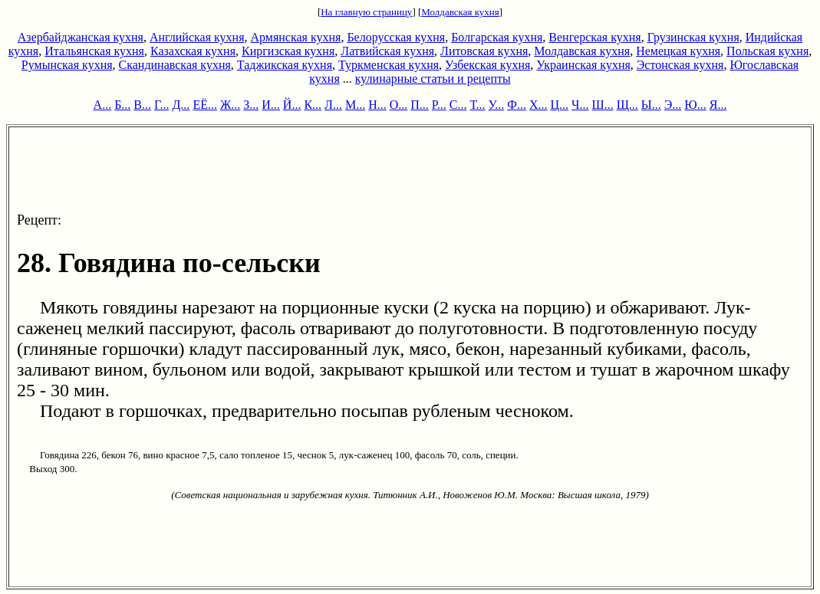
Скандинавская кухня (175, 64)
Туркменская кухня (388, 64)
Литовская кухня (484, 50)
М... (355, 104)
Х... (538, 104)
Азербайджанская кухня (80, 37)
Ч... (579, 104)
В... (142, 104)
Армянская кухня (296, 37)
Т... (477, 104)
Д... (180, 104)
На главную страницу (366, 12)
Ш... (603, 104)
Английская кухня (197, 37)
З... (251, 104)
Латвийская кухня (387, 50)
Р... (439, 104)
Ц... (560, 104)
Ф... (516, 104)
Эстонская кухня (680, 64)
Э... (673, 104)
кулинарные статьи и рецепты (433, 78)
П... (419, 104)
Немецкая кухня (678, 50)
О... (399, 104)
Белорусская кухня (396, 37)
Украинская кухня (583, 64)
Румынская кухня (67, 64)
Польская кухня (767, 50)
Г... (161, 104)
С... (458, 104)
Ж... (230, 104)
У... (497, 104)
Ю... (695, 104)
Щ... (627, 104)
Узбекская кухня (487, 64)
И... (271, 104)
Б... (122, 104)
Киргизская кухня (288, 50)
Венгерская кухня (594, 37)
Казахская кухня (192, 50)
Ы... (651, 104)
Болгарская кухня (496, 37)
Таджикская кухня (284, 64)
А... (103, 104)
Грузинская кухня (693, 37)
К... (312, 104)
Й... (292, 104)
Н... (377, 104)
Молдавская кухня (460, 12)
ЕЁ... (205, 104)
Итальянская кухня (94, 50)
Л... (333, 104)
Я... (718, 104)
